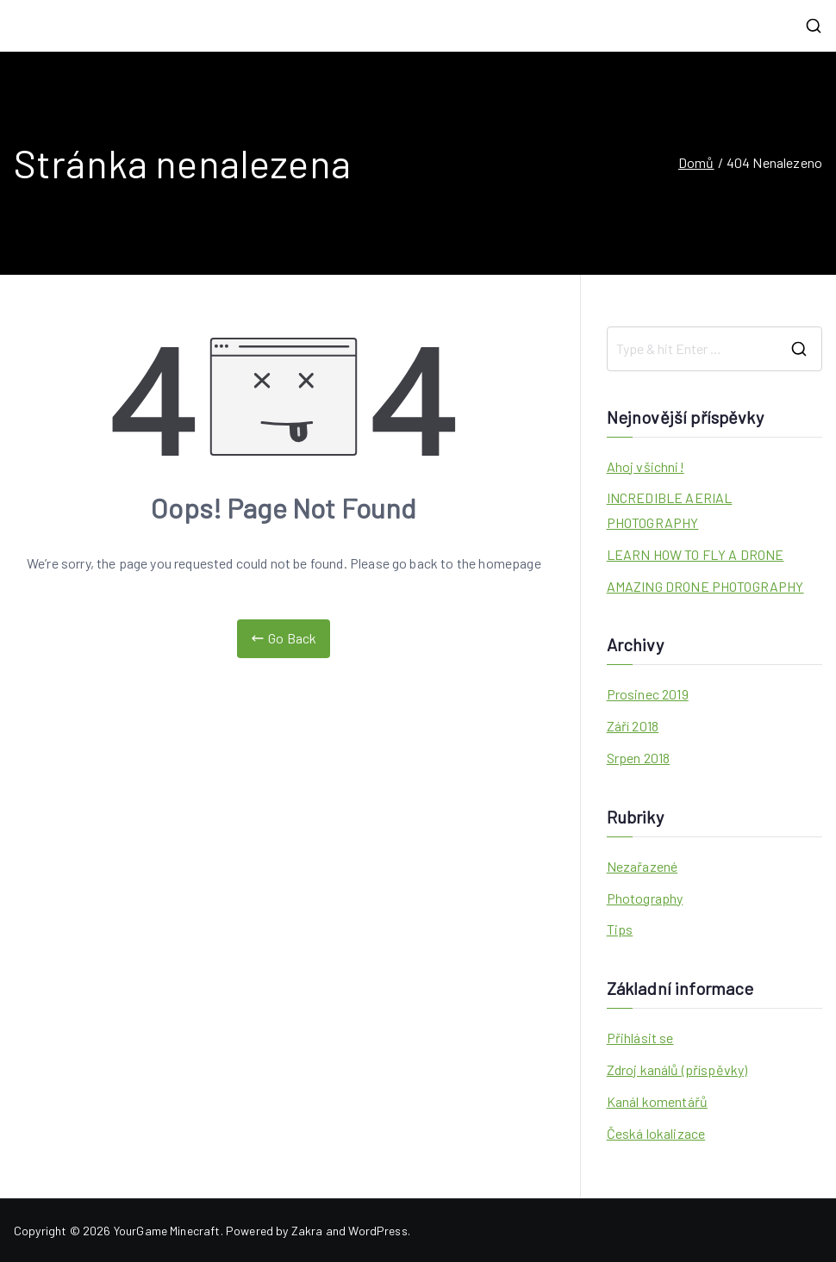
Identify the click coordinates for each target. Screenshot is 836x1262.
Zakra (307, 1230)
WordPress (377, 1230)
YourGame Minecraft (167, 1230)
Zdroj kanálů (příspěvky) (677, 1069)
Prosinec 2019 (648, 694)
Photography (645, 898)
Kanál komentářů (657, 1101)
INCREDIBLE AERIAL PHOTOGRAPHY (670, 510)
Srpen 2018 (639, 757)
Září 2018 (632, 726)
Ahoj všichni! (645, 466)
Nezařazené (642, 866)
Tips (620, 929)
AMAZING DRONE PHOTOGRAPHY (705, 586)
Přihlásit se (640, 1037)
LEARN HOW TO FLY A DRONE (695, 554)
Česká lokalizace (656, 1133)
